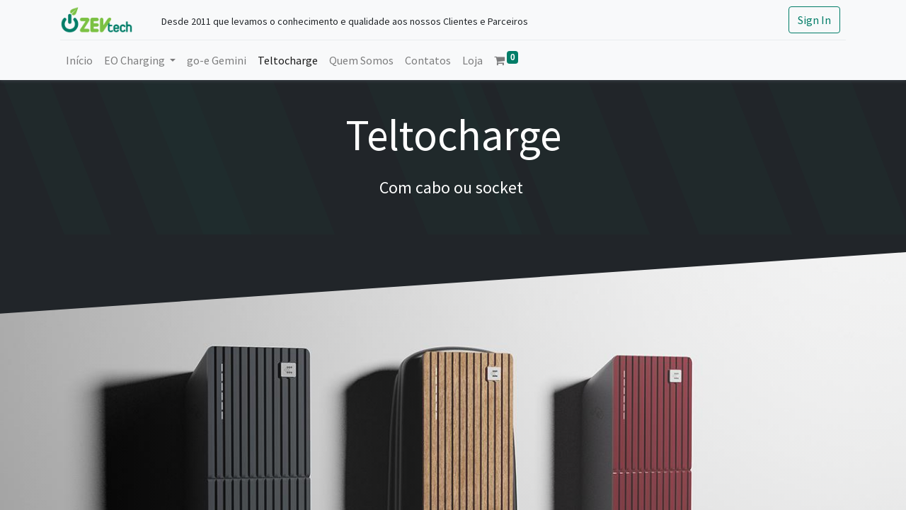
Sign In (814, 20)
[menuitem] (79, 60)
